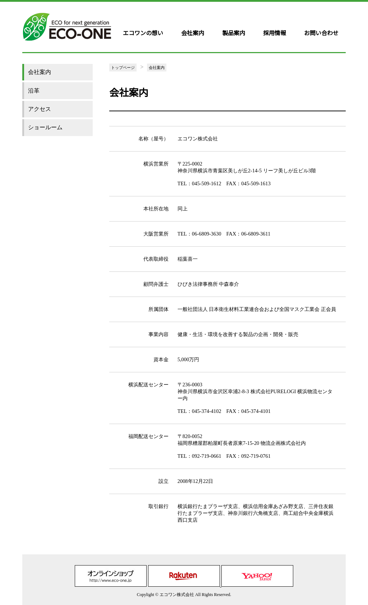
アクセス (39, 109)
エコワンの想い (143, 32)
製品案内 (233, 32)
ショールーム (45, 127)
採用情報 (274, 32)
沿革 (34, 91)
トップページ (123, 67)
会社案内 (192, 32)
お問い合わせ (321, 32)
